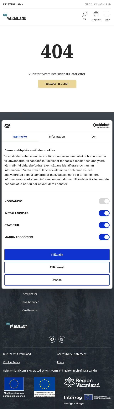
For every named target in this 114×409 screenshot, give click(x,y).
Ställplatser (30, 294)
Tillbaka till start (57, 83)
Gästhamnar (30, 310)
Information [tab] (57, 136)
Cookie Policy (11, 362)
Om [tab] (93, 136)
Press (60, 362)
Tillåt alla (57, 254)
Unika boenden (30, 302)
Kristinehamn (13, 4)
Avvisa (57, 279)
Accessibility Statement (71, 354)
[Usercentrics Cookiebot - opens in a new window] (93, 125)
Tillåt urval (57, 267)
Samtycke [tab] (20, 136)
